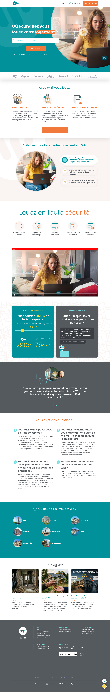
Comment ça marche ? (65, 629)
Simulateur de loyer (87, 633)
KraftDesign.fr (73, 678)
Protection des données (44, 635)
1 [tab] (53, 405)
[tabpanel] (55, 385)
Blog (38, 629)
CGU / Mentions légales (43, 631)
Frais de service (41, 633)
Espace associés (42, 638)
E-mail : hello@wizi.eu (43, 648)
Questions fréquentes (65, 631)
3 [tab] (56, 405)
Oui (64, 354)
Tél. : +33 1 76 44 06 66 (43, 646)
